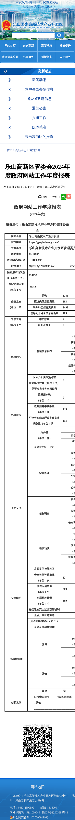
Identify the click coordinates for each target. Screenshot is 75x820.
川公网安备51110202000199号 (29, 817)
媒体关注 (39, 127)
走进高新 (28, 45)
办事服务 (28, 57)
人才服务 (65, 57)
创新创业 (46, 57)
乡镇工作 (39, 118)
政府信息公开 (10, 57)
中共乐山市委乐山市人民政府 (38, 6)
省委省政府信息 (39, 99)
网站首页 (10, 45)
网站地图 (38, 787)
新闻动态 (39, 80)
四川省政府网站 (49, 2)
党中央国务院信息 (39, 89)
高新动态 (46, 45)
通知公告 (39, 108)
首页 (9, 150)
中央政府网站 (24, 2)
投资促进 (65, 45)
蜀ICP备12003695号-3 (55, 812)
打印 (45, 196)
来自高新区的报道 (39, 137)
